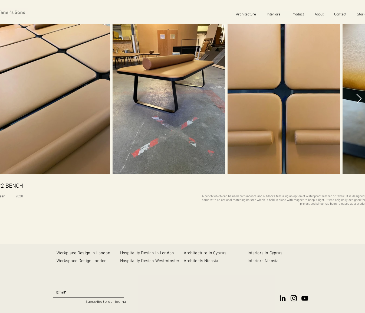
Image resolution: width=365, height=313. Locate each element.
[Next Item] (359, 99)
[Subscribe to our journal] (106, 302)
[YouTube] (305, 298)
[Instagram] (294, 298)
